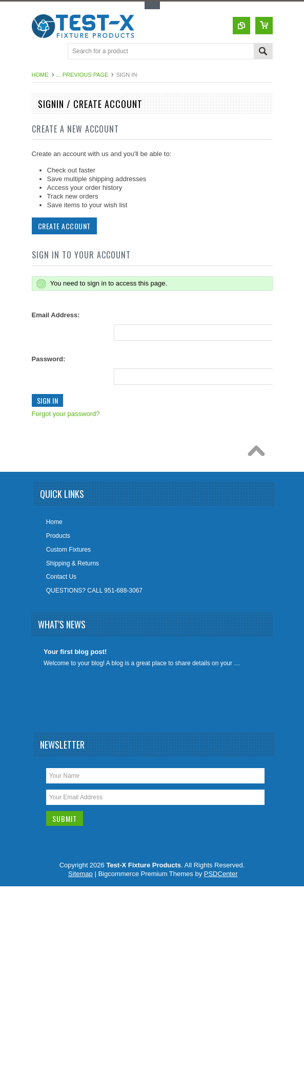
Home (40, 75)
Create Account (63, 226)
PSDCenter (221, 874)
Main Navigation (41, 52)
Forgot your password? (65, 414)
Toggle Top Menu (152, 5)
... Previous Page (82, 75)
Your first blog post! (75, 652)
